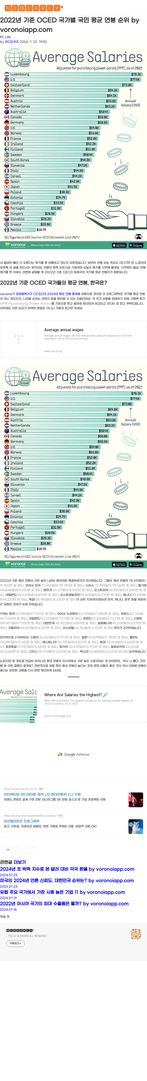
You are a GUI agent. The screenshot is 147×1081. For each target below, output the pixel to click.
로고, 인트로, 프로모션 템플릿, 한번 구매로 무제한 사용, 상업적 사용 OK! (50, 878)
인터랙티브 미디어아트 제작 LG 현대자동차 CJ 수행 (42, 846)
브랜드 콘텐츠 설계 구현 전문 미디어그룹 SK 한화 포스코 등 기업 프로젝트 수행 (54, 851)
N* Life (5, 37)
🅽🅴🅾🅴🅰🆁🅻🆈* (33, 9)
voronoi (6, 345)
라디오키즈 (12, 42)
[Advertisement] (73, 282)
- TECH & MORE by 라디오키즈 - (27, 987)
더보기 (20, 914)
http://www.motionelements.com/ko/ (30, 867)
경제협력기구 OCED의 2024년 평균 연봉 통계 (47, 345)
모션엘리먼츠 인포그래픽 (21, 873)
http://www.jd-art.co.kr (20, 840)
